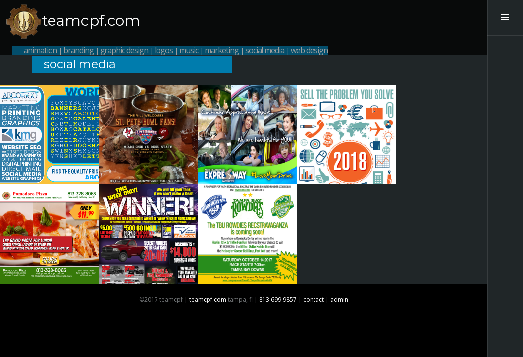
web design (309, 50)
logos (164, 50)
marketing (222, 50)
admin (339, 300)
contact (313, 300)
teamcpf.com (91, 20)
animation (40, 50)
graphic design (124, 50)
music (188, 50)
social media (264, 50)
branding (78, 50)
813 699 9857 (278, 300)
